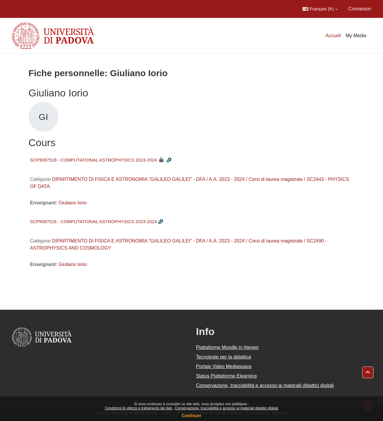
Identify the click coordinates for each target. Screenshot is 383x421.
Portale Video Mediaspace (224, 366)
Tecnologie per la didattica (223, 356)
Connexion (359, 8)
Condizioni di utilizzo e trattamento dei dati (139, 408)
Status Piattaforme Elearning (226, 375)
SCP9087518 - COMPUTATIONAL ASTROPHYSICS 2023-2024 (93, 159)
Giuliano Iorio (73, 202)
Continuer (191, 415)
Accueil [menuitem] (333, 35)
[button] (320, 9)
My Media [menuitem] (356, 35)
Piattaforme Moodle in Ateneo (227, 347)
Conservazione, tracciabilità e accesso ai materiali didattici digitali (226, 408)
